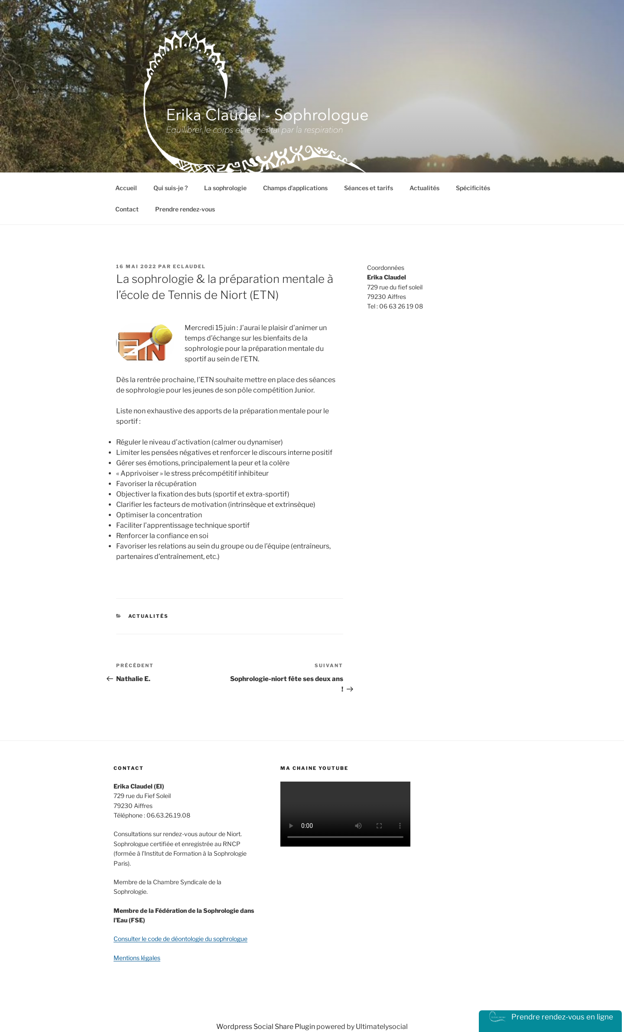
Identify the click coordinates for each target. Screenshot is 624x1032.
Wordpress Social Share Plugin (266, 1026)
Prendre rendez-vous (185, 209)
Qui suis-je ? (170, 187)
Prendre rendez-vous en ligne (550, 1016)
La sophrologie (225, 187)
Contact (127, 209)
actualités (148, 616)
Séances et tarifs (368, 187)
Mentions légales (137, 957)
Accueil (126, 187)
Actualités (424, 187)
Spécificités (473, 187)
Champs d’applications (295, 187)
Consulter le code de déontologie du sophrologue (180, 938)
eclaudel (189, 266)
